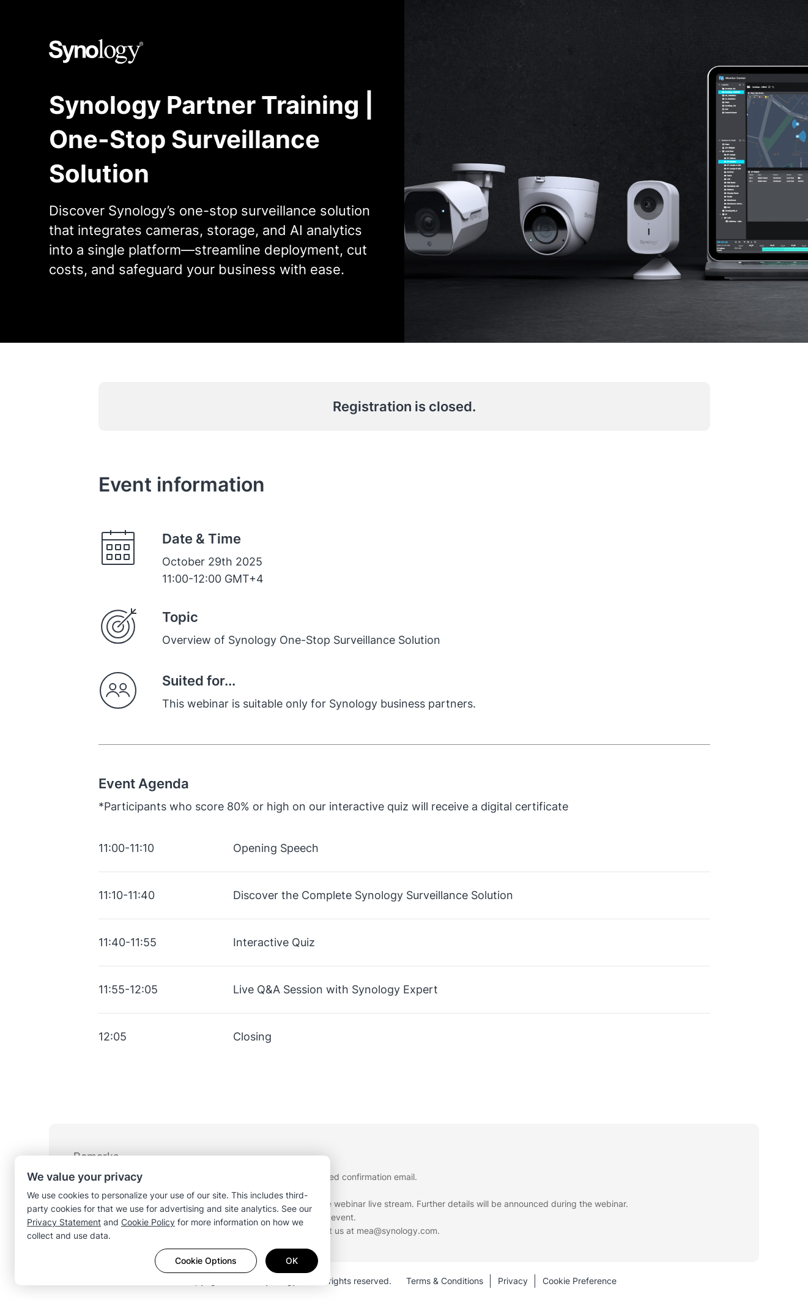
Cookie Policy (148, 1222)
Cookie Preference (580, 1281)
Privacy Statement (64, 1222)
